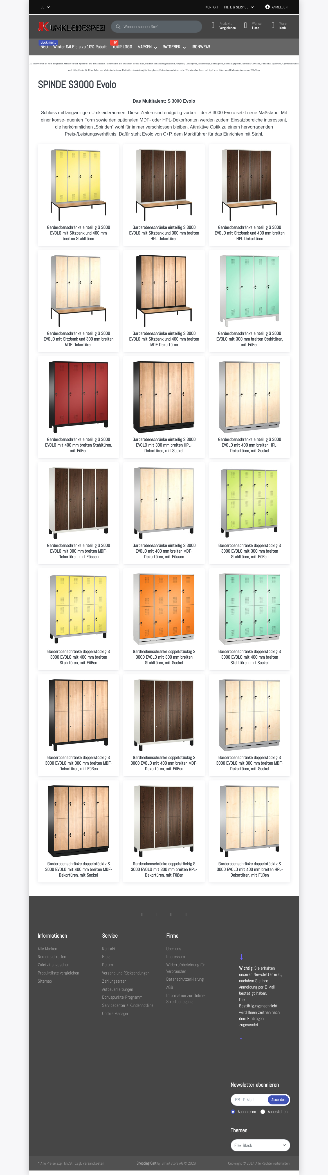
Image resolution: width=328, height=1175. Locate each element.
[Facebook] (142, 914)
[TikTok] (171, 914)
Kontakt (211, 7)
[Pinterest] (186, 914)
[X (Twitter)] (156, 914)
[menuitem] (44, 47)
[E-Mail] (249, 1100)
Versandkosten (93, 1163)
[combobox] (45, 7)
